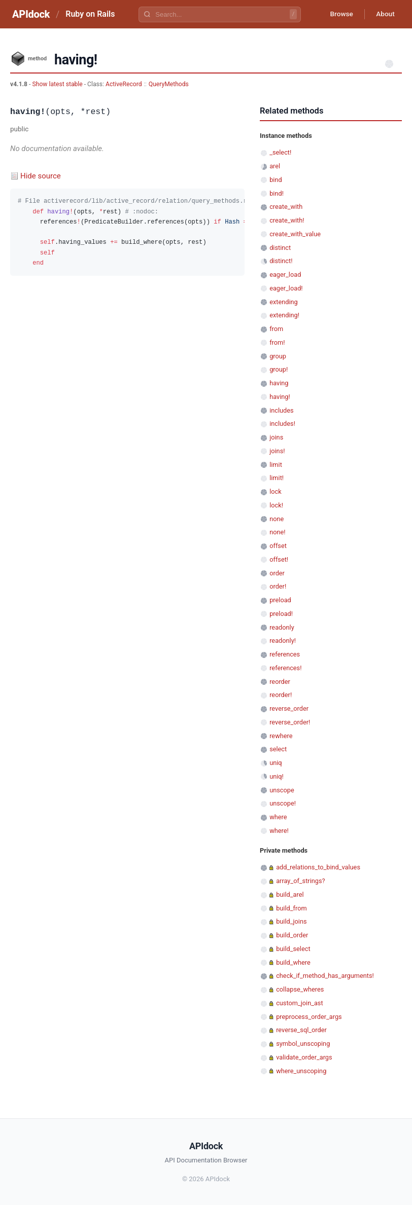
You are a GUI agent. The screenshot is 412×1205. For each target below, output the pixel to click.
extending (283, 302)
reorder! (280, 695)
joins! (277, 451)
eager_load (285, 274)
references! (285, 668)
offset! (278, 559)
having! (279, 396)
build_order (292, 935)
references (284, 654)
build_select (293, 949)
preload (280, 600)
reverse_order (288, 708)
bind (275, 180)
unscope (281, 790)
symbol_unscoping (303, 1043)
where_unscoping (301, 1071)
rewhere (280, 736)
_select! (280, 152)
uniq (275, 762)
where (278, 817)
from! (277, 342)
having (278, 383)
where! (279, 830)
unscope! (282, 803)
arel (274, 166)
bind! (276, 193)
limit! (276, 478)
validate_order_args (304, 1057)
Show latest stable (58, 84)
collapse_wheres (300, 989)
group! (278, 369)
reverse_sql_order (301, 1030)
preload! (281, 613)
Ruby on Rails (90, 14)
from (276, 329)
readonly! (282, 640)
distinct (280, 247)
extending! (284, 315)
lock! (276, 505)
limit (275, 464)
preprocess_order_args (308, 1016)
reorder (279, 681)
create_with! (286, 220)
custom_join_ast (299, 1003)
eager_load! (285, 288)
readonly (281, 627)
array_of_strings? (300, 881)
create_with (285, 206)
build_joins (291, 921)
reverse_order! (289, 722)
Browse (338, 14)
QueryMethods (169, 84)
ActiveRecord (124, 84)
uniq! (276, 776)
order (277, 573)
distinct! (280, 261)
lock (275, 491)
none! (277, 532)
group (277, 356)
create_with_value (295, 234)
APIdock (31, 14)
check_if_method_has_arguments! (325, 975)
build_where (293, 962)
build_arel (289, 894)
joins (276, 437)
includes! (282, 423)
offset (278, 546)
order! (277, 586)
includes (281, 410)
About (384, 14)
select (278, 749)
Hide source (40, 175)
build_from (291, 908)
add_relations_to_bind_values (318, 867)
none (276, 519)
